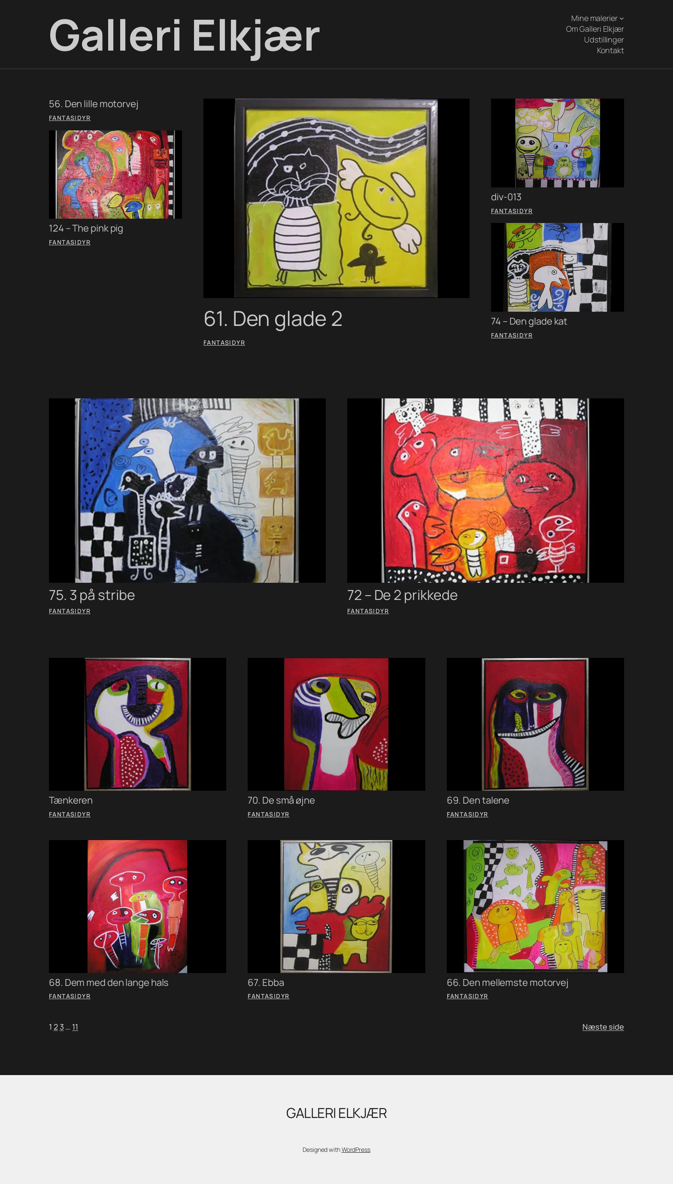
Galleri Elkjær (184, 34)
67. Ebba (266, 982)
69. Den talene (478, 800)
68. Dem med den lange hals (109, 982)
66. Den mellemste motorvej (508, 982)
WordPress (356, 1149)
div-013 (506, 197)
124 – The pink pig (86, 228)
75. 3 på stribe (92, 595)
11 (75, 1026)
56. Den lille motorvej (94, 104)
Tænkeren (71, 800)
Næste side (603, 1026)
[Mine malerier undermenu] (621, 18)
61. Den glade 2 (273, 318)
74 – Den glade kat (529, 321)
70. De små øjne (281, 800)
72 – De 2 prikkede (402, 595)
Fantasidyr (70, 118)
